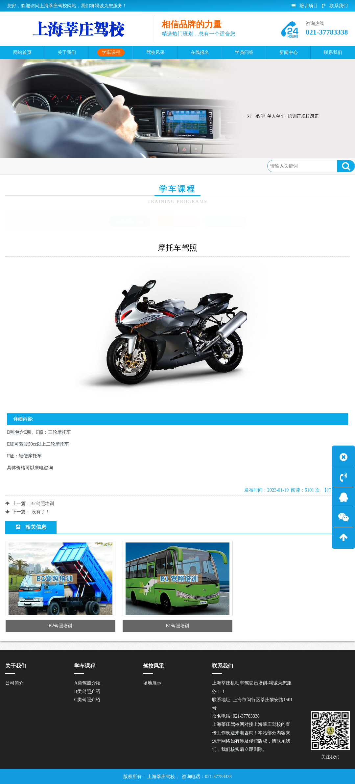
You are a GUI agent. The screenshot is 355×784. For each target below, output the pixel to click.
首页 (32, 165)
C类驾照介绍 (225, 221)
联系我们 (335, 5)
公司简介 (14, 682)
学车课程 (55, 165)
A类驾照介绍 (129, 221)
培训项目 (305, 5)
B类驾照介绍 (85, 165)
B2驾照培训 (42, 503)
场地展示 (152, 682)
